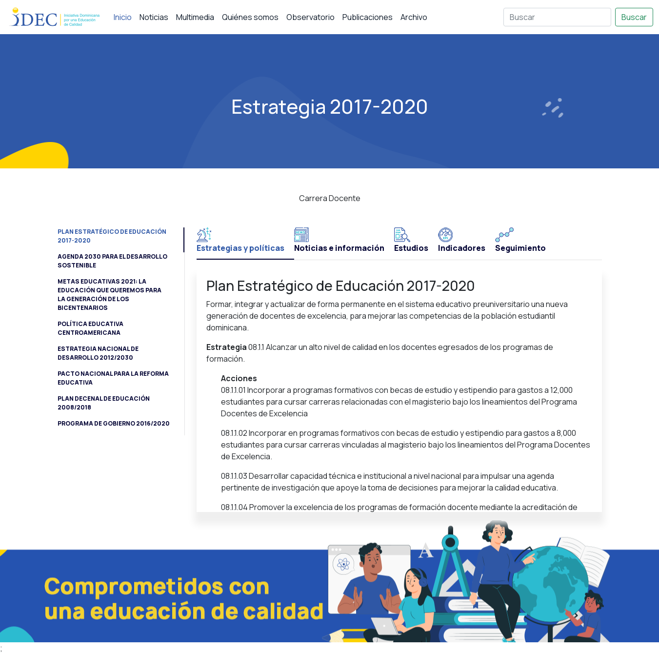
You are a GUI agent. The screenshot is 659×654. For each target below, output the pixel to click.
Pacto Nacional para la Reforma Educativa (113, 378)
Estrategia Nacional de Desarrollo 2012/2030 (98, 353)
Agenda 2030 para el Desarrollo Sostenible (112, 260)
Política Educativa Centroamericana (90, 328)
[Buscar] (557, 17)
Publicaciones (367, 17)
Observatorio (310, 17)
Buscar (634, 17)
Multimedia (195, 17)
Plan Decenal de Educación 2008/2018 (104, 402)
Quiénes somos (250, 17)
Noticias (154, 17)
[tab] (245, 243)
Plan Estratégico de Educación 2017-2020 (112, 236)
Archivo (413, 17)
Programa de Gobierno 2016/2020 (114, 423)
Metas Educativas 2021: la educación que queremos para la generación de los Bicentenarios (109, 294)
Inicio (123, 17)
